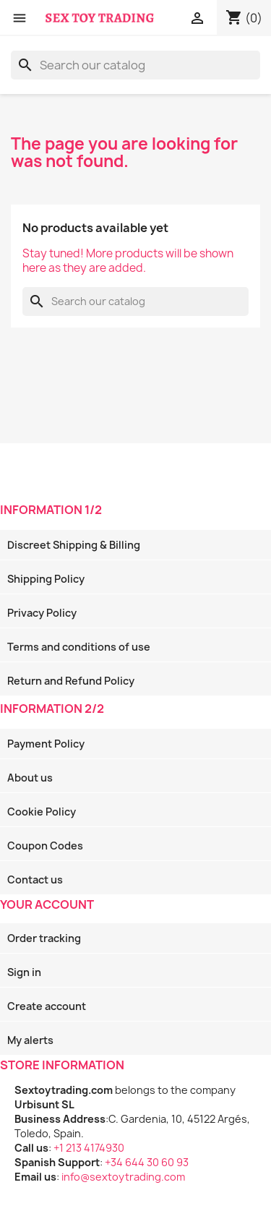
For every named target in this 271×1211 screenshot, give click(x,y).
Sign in (24, 972)
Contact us (35, 879)
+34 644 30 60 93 (147, 1162)
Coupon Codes (45, 845)
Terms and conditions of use (78, 647)
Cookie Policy (41, 811)
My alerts (30, 1040)
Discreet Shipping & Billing (73, 545)
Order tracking (44, 938)
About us (30, 777)
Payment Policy (46, 743)
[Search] (135, 65)
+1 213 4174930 (88, 1148)
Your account (47, 904)
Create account (46, 1006)
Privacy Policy (42, 613)
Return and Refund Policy (70, 681)
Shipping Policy (46, 579)
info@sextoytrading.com (123, 1177)
